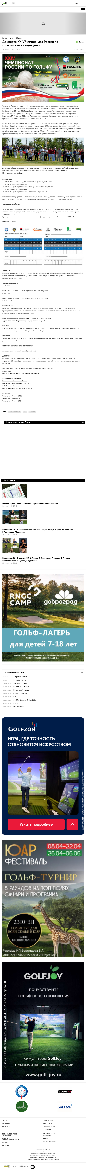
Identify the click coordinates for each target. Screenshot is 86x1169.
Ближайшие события (81, 673)
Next (75, 23)
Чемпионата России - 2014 (12, 401)
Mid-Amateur (18, 707)
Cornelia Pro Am (19, 680)
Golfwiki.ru (6, 1126)
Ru (13, 3)
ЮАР (15, 697)
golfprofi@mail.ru (30, 351)
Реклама (5, 1142)
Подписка (47, 1129)
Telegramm (47, 1135)
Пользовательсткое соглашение (9, 1134)
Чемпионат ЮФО (20, 683)
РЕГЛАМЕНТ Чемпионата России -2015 (16, 384)
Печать (81, 42)
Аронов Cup (18, 703)
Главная (5, 38)
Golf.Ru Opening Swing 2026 (24, 700)
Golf (6, 3)
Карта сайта (47, 1123)
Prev (11, 23)
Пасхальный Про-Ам (21, 687)
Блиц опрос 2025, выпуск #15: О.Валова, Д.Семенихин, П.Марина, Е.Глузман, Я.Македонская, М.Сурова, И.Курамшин (36, 559)
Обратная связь (49, 1126)
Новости (12, 38)
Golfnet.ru (6, 1123)
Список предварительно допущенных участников (21, 373)
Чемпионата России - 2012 (12, 396)
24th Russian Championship (12, 386)
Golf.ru (5, 1121)
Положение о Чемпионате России (14, 381)
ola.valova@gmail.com (44, 369)
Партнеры (5, 1145)
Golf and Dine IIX (20, 693)
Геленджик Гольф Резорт (83, 422)
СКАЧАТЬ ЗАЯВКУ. (60, 171)
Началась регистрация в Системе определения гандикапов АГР (30, 503)
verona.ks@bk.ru (25, 318)
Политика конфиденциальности (9, 1139)
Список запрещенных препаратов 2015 (17, 389)
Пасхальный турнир (21, 690)
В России (19, 38)
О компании (48, 1121)
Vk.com (45, 1138)
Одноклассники (49, 1141)
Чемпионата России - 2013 (12, 399)
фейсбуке (19, 173)
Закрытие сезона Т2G (22, 677)
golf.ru (6, 1166)
